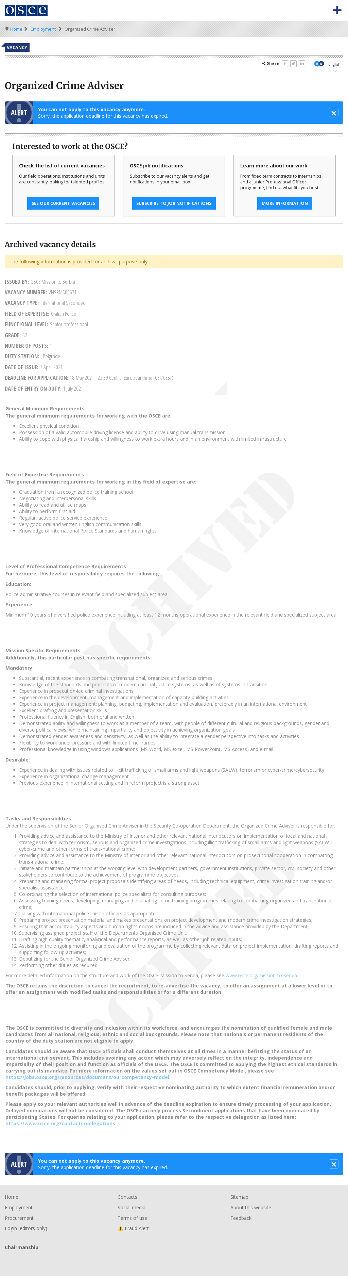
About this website (250, 1207)
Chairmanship (174, 1258)
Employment (43, 29)
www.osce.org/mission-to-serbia (261, 975)
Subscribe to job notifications (173, 203)
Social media (131, 1207)
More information (285, 203)
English (334, 64)
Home (16, 29)
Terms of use (132, 1218)
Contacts (127, 1197)
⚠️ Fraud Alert (133, 1228)
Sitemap (239, 1197)
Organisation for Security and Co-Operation (26, 10)
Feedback (240, 1218)
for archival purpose (115, 261)
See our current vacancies (63, 203)
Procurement (19, 1218)
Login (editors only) (26, 1228)
